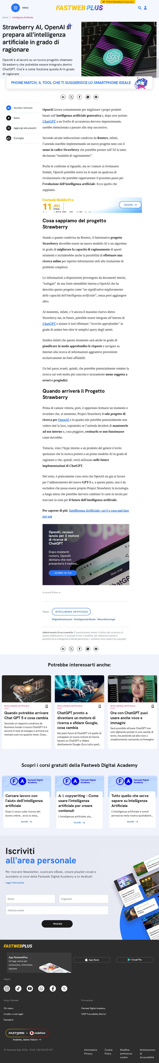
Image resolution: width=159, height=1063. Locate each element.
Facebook (79, 97)
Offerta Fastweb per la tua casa (119, 2)
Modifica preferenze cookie (126, 1053)
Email (96, 97)
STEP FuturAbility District (93, 1014)
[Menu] (19, 7)
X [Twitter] (71, 97)
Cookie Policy (109, 1051)
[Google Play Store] (134, 959)
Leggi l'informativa (15, 882)
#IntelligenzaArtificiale (85, 619)
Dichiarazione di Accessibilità (147, 1053)
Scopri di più (63, 573)
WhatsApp (87, 97)
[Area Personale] (145, 8)
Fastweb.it (8, 1019)
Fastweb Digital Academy (93, 1008)
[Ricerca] (140, 7)
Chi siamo (8, 1008)
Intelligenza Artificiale (71, 611)
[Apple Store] (91, 959)
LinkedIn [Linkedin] (63, 97)
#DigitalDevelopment (62, 619)
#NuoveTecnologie (106, 619)
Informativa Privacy (90, 1051)
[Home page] (79, 7)
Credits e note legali (13, 1014)
